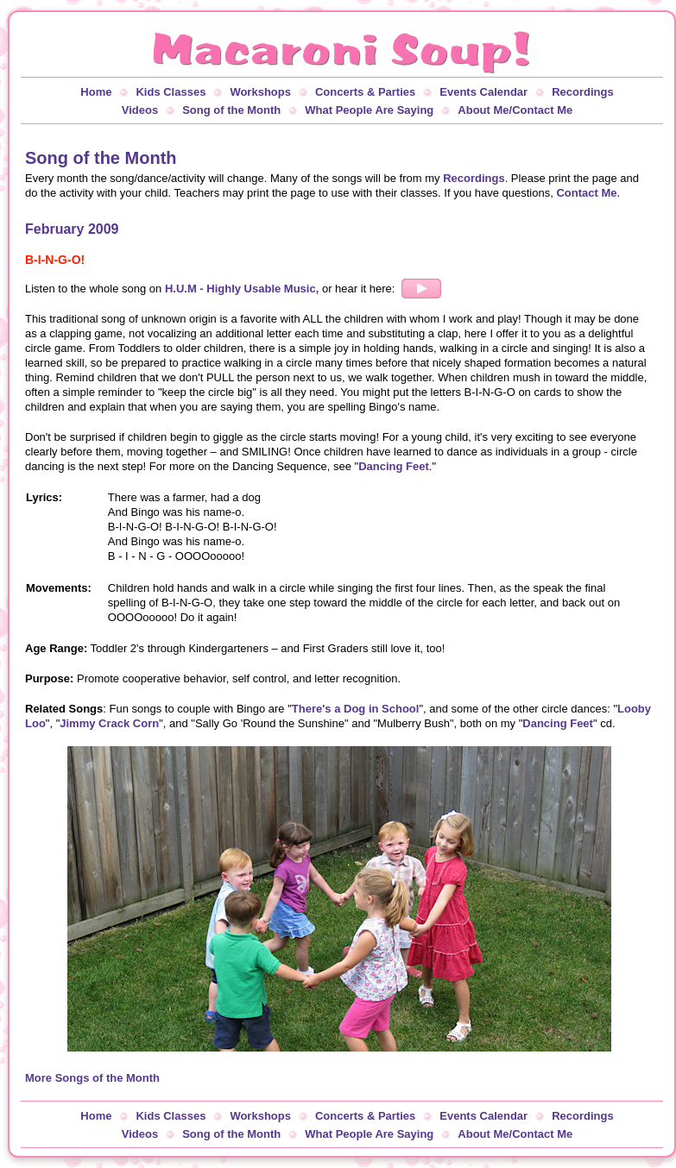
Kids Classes (170, 91)
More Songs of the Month (92, 1077)
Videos (140, 110)
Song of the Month (231, 110)
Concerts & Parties (365, 91)
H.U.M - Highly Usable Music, (243, 288)
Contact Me (586, 192)
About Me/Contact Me (515, 110)
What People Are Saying (369, 110)
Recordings (583, 91)
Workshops (260, 91)
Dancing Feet (393, 466)
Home (95, 91)
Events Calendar (483, 91)
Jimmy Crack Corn (109, 723)
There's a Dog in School (356, 708)
